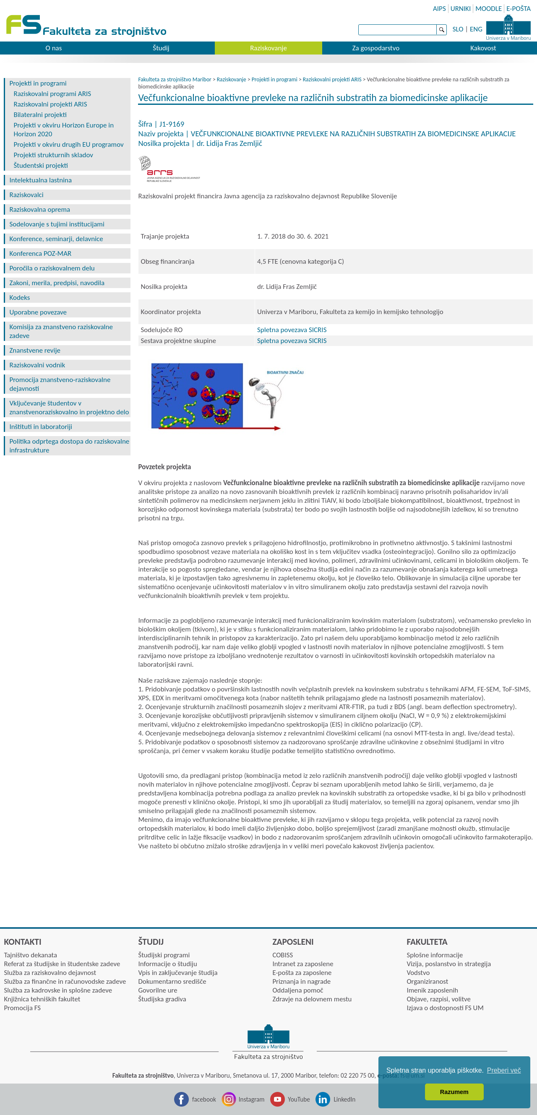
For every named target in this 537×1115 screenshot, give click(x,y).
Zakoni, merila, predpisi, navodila (56, 282)
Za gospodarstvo (376, 48)
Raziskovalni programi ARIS (52, 93)
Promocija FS (22, 1007)
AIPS (439, 8)
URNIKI (461, 8)
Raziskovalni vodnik (37, 365)
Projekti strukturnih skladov (53, 155)
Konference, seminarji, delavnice (56, 238)
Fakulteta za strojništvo (87, 26)
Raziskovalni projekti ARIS (50, 104)
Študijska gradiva (162, 999)
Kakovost (483, 48)
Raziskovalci (26, 194)
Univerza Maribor (508, 27)
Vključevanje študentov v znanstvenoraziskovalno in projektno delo (69, 407)
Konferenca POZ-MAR (40, 253)
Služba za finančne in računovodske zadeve (65, 981)
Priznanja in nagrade (301, 981)
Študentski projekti (40, 165)
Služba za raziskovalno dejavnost (50, 972)
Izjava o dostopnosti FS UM (445, 1007)
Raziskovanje (268, 48)
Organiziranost (427, 981)
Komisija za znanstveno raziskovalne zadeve (60, 331)
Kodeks (19, 297)
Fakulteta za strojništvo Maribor (174, 79)
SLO (458, 29)
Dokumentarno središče (172, 981)
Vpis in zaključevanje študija (177, 972)
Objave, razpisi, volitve (438, 999)
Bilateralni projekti (40, 114)
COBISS (282, 955)
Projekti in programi (37, 83)
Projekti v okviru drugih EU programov (68, 144)
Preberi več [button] (504, 1070)
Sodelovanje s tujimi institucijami (56, 224)
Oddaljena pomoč (297, 990)
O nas (54, 48)
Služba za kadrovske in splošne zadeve (58, 990)
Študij (161, 48)
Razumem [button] (454, 1092)
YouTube (299, 1099)
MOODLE (488, 8)
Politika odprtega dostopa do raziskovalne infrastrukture (69, 446)
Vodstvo (418, 972)
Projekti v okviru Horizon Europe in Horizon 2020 (63, 129)
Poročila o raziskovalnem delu (51, 268)
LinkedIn (344, 1099)
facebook (204, 1099)
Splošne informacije (435, 955)
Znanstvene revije (34, 350)
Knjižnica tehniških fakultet (42, 999)
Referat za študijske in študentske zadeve (62, 963)
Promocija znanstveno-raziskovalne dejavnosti (59, 384)
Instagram (252, 1099)
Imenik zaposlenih (432, 990)
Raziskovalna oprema (39, 209)
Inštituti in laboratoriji (40, 426)
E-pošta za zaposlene (301, 972)
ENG (476, 29)
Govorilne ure (157, 990)
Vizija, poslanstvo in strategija (449, 963)
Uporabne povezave (38, 312)
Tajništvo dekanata (30, 955)
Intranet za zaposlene (302, 963)
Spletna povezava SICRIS (291, 329)
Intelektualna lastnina (40, 180)
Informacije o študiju (167, 963)
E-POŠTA (518, 8)
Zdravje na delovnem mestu (312, 999)
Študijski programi (164, 955)
